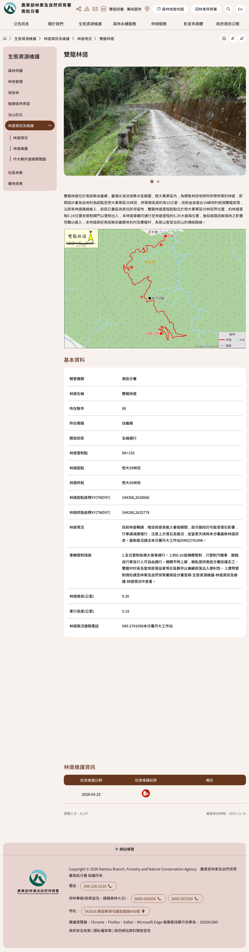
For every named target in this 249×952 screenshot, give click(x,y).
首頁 (5, 38)
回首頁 (37, 8)
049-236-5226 (98, 886)
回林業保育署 (206, 9)
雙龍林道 (106, 38)
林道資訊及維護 (56, 38)
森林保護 (15, 70)
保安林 (13, 92)
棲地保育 (15, 183)
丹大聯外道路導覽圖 (29, 159)
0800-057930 (185, 898)
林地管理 (15, 81)
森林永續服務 (124, 24)
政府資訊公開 (227, 24)
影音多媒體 (193, 24)
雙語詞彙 (116, 9)
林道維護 (20, 148)
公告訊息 (21, 24)
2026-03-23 (91, 794)
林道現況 (84, 38)
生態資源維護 (90, 24)
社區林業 (15, 172)
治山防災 (15, 114)
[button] (152, 182)
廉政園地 (134, 9)
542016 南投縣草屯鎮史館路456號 (115, 911)
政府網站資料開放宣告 (132, 930)
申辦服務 (159, 24)
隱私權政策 (102, 930)
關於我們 (55, 24)
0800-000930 (148, 898)
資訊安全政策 (80, 930)
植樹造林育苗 (19, 103)
